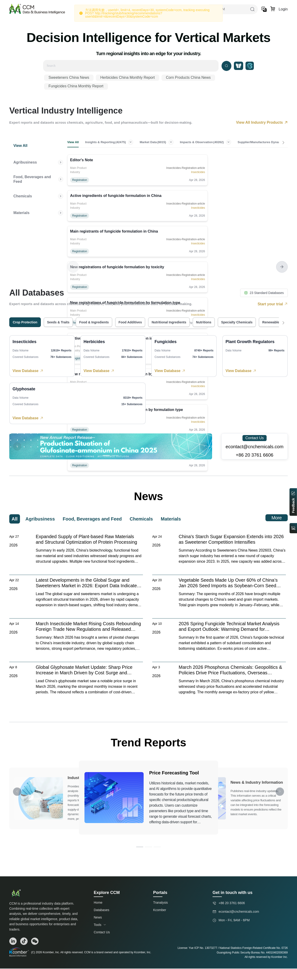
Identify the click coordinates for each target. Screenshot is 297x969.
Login (283, 9)
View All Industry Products (262, 122)
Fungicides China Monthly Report (75, 86)
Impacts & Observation (214, 142)
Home (98, 903)
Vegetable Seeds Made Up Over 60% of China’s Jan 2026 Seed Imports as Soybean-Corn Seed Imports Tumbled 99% (228, 583)
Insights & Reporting (112, 142)
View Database (28, 371)
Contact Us (254, 438)
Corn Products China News (188, 77)
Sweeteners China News (68, 77)
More (276, 518)
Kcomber (159, 910)
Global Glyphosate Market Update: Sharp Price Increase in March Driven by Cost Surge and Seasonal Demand (84, 670)
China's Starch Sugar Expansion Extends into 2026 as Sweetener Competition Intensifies (231, 539)
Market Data (162, 142)
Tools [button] (100, 925)
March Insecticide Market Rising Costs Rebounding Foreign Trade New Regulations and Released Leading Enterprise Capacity (88, 627)
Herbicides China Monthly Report (127, 77)
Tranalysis (160, 903)
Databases (101, 910)
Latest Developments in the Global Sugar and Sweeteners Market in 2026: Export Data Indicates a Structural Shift (87, 583)
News (98, 918)
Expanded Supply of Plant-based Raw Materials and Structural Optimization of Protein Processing (86, 539)
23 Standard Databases (264, 293)
